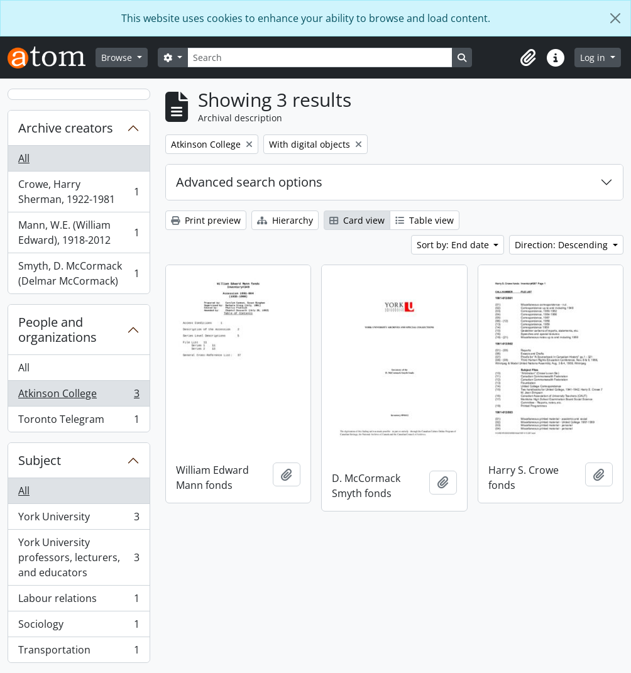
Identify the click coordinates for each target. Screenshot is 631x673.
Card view (357, 220)
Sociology (79, 626)
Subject (39, 460)
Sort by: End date (454, 245)
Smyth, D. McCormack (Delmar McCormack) (79, 273)
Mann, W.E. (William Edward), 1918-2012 (79, 232)
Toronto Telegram (79, 422)
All (24, 158)
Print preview (206, 220)
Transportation (79, 652)
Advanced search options (249, 181)
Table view (424, 220)
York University (79, 519)
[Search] (320, 57)
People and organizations (57, 330)
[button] (528, 58)
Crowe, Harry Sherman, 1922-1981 (79, 191)
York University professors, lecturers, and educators (79, 557)
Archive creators (65, 127)
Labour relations (79, 601)
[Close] (615, 18)
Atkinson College (79, 396)
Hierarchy (285, 220)
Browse (117, 57)
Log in (594, 57)
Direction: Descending (562, 245)
